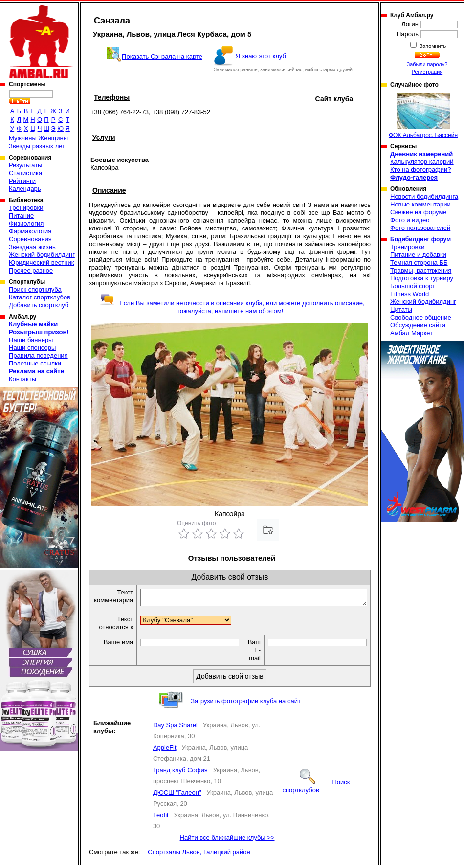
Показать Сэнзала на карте (162, 56)
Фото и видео (410, 220)
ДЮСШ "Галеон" (177, 795)
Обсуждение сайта (417, 325)
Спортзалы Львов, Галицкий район (199, 855)
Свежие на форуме (418, 212)
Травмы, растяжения (420, 270)
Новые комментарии (420, 204)
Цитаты (401, 309)
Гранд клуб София (180, 773)
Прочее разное (31, 270)
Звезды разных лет (37, 146)
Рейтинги (22, 180)
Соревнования (30, 239)
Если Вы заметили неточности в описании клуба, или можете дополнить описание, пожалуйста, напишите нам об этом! (232, 307)
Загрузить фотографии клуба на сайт (246, 704)
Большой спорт (412, 286)
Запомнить (432, 46)
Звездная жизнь (32, 247)
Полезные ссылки (35, 363)
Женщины (53, 138)
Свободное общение (420, 317)
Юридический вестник (41, 262)
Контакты (22, 379)
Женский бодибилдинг (42, 254)
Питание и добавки (418, 254)
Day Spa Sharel (175, 727)
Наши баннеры (31, 339)
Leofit (161, 818)
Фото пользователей (420, 227)
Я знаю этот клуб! (262, 56)
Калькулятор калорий (422, 161)
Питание (21, 215)
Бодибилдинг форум (420, 239)
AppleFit (165, 750)
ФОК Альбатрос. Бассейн (423, 115)
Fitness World (409, 293)
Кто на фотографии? (420, 169)
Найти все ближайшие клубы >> (227, 840)
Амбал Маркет (411, 333)
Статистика (25, 173)
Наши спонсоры (32, 347)
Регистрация (427, 72)
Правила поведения (38, 355)
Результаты (25, 165)
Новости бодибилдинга (424, 196)
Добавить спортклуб (38, 305)
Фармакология (30, 231)
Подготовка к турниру (421, 278)
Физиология (26, 223)
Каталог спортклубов (39, 297)
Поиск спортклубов (316, 789)
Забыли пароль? (427, 64)
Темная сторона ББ (419, 262)
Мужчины (23, 138)
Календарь (25, 188)
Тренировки (26, 207)
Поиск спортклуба (35, 289)
